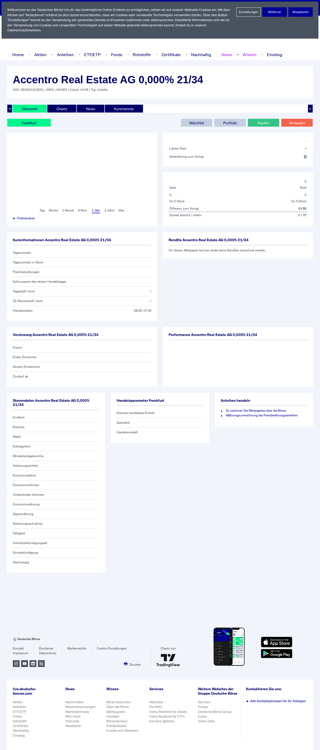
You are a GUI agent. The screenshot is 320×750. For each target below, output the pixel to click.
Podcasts (72, 721)
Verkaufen (297, 123)
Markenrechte (76, 648)
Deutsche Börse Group (216, 714)
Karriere (205, 705)
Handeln (113, 716)
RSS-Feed (73, 716)
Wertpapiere (116, 712)
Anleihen (64, 54)
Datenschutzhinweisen (24, 30)
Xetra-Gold (207, 724)
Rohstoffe (141, 54)
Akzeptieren (300, 12)
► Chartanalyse (24, 218)
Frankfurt (29, 123)
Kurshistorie (123, 109)
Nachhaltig (199, 54)
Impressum (20, 653)
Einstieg (272, 54)
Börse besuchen (119, 702)
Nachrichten (74, 702)
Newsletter (73, 726)
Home (18, 54)
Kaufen (263, 123)
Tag (41, 210)
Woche (53, 210)
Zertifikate (170, 54)
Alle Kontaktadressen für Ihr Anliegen (277, 701)
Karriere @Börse (162, 721)
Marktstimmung (77, 712)
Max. (122, 210)
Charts (61, 109)
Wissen (247, 54)
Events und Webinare (123, 731)
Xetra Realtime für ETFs (168, 716)
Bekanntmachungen (80, 707)
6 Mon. (82, 210)
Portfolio (230, 123)
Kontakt (18, 648)
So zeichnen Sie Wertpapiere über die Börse (257, 410)
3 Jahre (109, 210)
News (225, 54)
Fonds (116, 54)
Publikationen (117, 726)
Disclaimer (46, 648)
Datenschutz (47, 653)
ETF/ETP (91, 54)
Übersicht (29, 109)
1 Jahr (95, 210)
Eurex (203, 719)
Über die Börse (118, 707)
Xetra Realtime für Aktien (169, 712)
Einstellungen (248, 12)
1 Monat (67, 210)
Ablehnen (274, 12)
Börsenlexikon (117, 721)
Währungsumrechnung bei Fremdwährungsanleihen (262, 415)
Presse (204, 710)
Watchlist (196, 123)
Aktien (39, 54)
